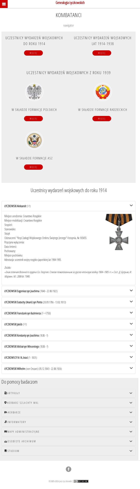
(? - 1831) (20, 358)
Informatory (15, 422)
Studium (12, 451)
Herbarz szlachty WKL (21, 403)
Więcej (33, 53)
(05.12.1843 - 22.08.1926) (33, 369)
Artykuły (12, 393)
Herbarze (12, 412)
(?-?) (17, 206)
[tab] (68, 206)
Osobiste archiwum (20, 441)
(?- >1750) (27, 313)
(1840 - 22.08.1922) (31, 291)
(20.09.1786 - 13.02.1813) (35, 302)
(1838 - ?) (26, 335)
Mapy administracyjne (22, 431)
